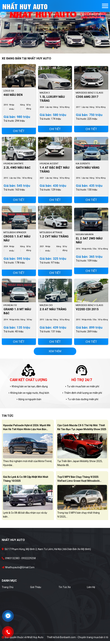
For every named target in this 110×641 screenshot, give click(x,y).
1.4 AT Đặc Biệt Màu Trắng (54, 169)
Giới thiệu (35, 587)
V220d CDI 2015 (87, 309)
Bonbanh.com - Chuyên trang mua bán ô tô (84, 637)
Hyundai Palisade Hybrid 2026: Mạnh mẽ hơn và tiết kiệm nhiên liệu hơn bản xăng (27, 428)
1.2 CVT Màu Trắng (54, 236)
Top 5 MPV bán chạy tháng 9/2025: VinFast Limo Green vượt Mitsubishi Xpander (78, 479)
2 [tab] (57, 48)
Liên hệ (91, 587)
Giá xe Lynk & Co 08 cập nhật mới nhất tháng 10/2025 (25, 478)
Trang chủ (7, 587)
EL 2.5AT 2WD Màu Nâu (89, 240)
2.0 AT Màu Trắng (53, 309)
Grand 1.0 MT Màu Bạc (17, 311)
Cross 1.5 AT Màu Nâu (17, 238)
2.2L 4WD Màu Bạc (17, 167)
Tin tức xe (65, 587)
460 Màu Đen (13, 95)
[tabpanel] (55, 27)
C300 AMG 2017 (87, 96)
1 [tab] (53, 48)
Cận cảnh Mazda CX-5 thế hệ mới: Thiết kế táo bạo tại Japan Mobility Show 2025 (81, 427)
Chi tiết (18, 131)
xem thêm (55, 351)
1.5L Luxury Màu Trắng (52, 98)
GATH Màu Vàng (87, 167)
